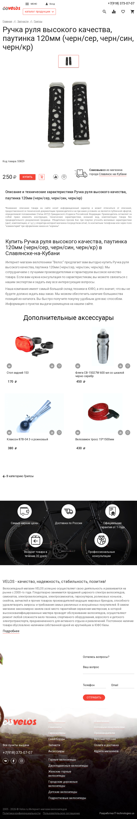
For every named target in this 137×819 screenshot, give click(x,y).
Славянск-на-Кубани (112, 174)
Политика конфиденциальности (21, 813)
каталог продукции (39, 11)
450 (91, 381)
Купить (27, 177)
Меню (31, 4)
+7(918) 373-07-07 (121, 3)
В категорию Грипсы (18, 476)
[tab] (69, 61)
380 (23, 448)
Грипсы (38, 21)
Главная (7, 21)
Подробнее (11, 631)
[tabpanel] (68, 115)
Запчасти (23, 21)
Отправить (94, 697)
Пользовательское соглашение (61, 813)
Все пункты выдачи (16, 745)
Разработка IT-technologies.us (117, 813)
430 (91, 448)
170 (23, 381)
